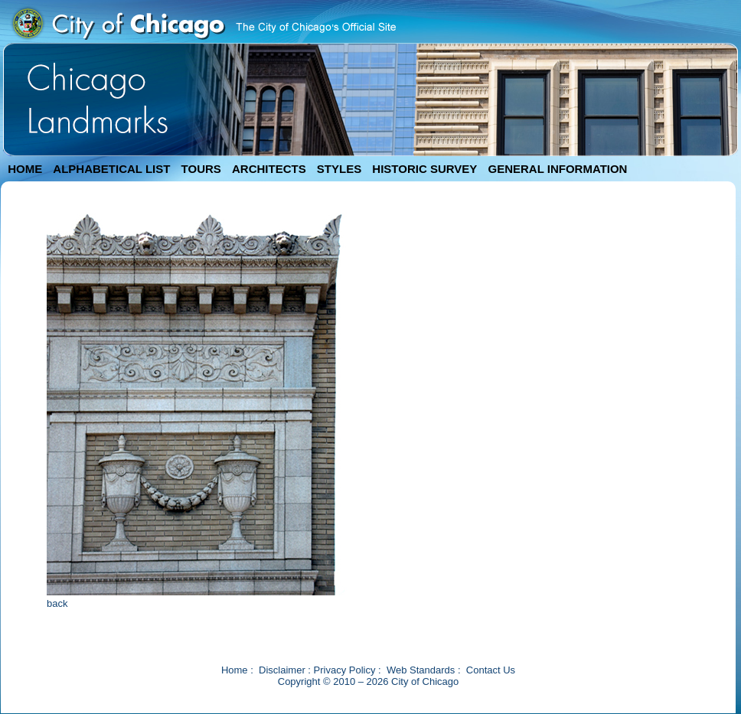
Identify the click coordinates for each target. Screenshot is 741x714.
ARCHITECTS (269, 168)
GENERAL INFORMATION (558, 168)
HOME (25, 168)
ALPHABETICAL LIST (111, 168)
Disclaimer (282, 670)
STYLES (339, 168)
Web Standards (421, 670)
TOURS (201, 168)
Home (234, 670)
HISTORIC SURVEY (424, 168)
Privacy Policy (345, 670)
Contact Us (490, 670)
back (57, 603)
